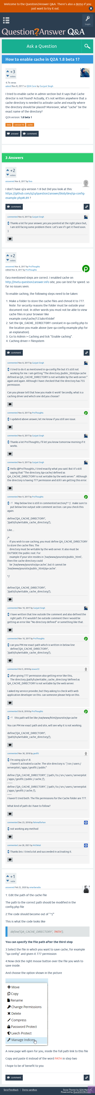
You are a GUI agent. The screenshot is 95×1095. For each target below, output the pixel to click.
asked (8, 86)
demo (79, 4)
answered (9, 181)
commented (12, 217)
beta (9, 125)
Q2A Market (85, 1090)
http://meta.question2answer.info (27, 282)
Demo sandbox (29, 1090)
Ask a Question (42, 46)
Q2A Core (31, 86)
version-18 (19, 125)
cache (30, 125)
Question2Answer (82, 1092)
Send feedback (11, 1090)
